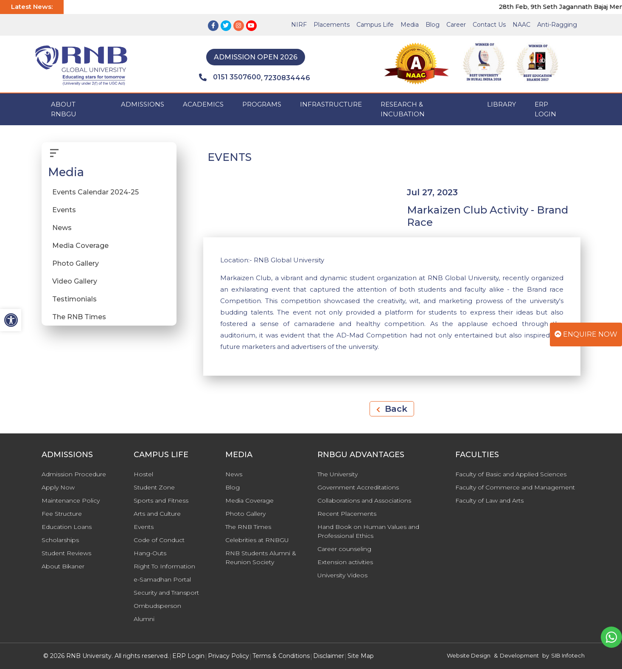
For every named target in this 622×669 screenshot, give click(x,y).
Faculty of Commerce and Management (515, 487)
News (62, 228)
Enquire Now (586, 334)
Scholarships (60, 540)
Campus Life (375, 24)
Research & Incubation (403, 109)
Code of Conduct (159, 540)
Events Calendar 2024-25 (95, 192)
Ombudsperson (157, 606)
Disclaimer (328, 656)
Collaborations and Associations (364, 500)
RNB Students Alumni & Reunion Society (260, 557)
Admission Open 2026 (255, 57)
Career (456, 24)
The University (337, 474)
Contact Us (489, 24)
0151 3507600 (230, 77)
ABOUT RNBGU (63, 109)
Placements (332, 24)
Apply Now (58, 487)
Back (391, 409)
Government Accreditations (358, 487)
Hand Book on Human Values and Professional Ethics (368, 531)
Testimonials (74, 299)
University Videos (342, 575)
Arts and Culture (157, 513)
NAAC (521, 24)
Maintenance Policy (71, 500)
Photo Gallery (75, 263)
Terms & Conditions (281, 656)
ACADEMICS (203, 104)
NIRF (299, 24)
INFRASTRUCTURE (331, 104)
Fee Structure (62, 513)
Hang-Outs (150, 553)
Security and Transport (166, 592)
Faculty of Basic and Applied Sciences (510, 474)
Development (519, 655)
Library (501, 104)
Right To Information (164, 566)
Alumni (144, 619)
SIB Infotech (568, 655)
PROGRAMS (261, 104)
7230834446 (287, 78)
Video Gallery (74, 281)
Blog (433, 24)
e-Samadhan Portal (162, 579)
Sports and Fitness (161, 500)
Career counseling (344, 549)
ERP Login (545, 109)
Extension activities (345, 562)
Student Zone (154, 487)
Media (410, 24)
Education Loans (67, 527)
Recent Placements (346, 513)
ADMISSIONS (142, 104)
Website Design (468, 655)
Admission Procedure (74, 474)
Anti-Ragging (557, 24)
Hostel (143, 474)
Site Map (360, 656)
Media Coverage (80, 246)
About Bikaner (63, 566)
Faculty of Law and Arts (489, 500)
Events (64, 210)
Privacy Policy (228, 656)
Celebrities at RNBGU (257, 540)
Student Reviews (66, 553)
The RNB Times (79, 317)
